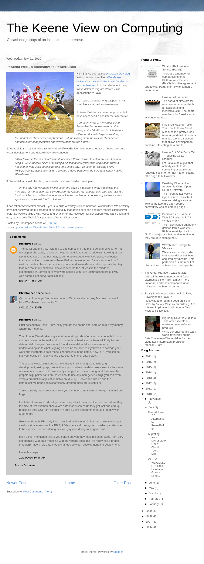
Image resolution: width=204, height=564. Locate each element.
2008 (149, 516)
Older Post (122, 483)
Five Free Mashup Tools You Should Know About (177, 126)
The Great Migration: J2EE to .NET (166, 272)
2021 (149, 356)
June (152, 482)
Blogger (118, 551)
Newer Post (16, 483)
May (152, 487)
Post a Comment (25, 465)
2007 (149, 521)
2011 (149, 388)
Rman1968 (26, 243)
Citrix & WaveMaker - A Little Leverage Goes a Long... (156, 467)
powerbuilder (24, 227)
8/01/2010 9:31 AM (30, 281)
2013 (149, 378)
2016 (149, 361)
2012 (149, 383)
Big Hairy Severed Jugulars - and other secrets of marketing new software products (179, 322)
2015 (149, 367)
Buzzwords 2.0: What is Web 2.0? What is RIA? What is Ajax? (176, 217)
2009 (149, 510)
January (154, 504)
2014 (149, 372)
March (153, 493)
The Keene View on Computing (94, 28)
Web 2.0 (54, 227)
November (155, 398)
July (152, 407)
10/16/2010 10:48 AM (32, 457)
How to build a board (174, 97)
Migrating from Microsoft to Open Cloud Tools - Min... (157, 444)
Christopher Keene (31, 293)
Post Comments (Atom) (37, 491)
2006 (149, 527)
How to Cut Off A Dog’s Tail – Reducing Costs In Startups (178, 155)
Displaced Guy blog (118, 73)
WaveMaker (40, 227)
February (155, 498)
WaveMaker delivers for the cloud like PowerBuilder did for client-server (102, 81)
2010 (149, 394)
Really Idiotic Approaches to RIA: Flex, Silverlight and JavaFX (168, 295)
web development (72, 227)
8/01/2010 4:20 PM (30, 307)
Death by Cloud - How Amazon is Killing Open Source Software (176, 186)
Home (70, 483)
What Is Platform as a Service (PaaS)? (175, 68)
